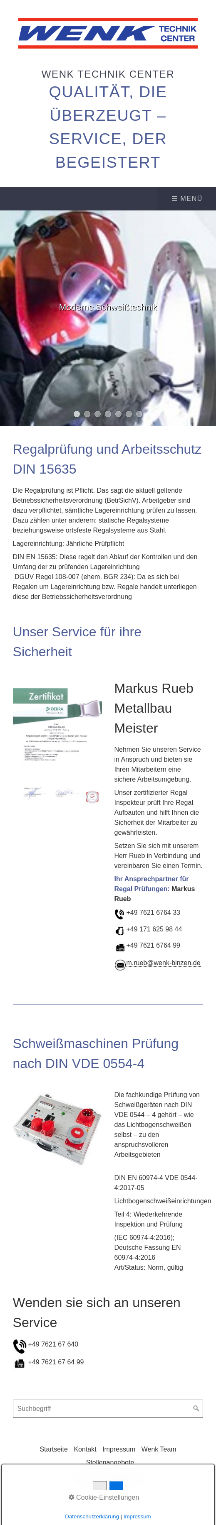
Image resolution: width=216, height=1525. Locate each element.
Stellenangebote (110, 1462)
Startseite (54, 1449)
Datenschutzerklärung (92, 1516)
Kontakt (85, 1449)
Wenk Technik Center (108, 74)
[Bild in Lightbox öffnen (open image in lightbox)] (57, 742)
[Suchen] (196, 1409)
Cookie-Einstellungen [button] (104, 1497)
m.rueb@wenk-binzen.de (164, 962)
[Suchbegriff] (108, 1409)
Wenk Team (159, 1449)
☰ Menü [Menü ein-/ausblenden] (187, 198)
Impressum (118, 1449)
